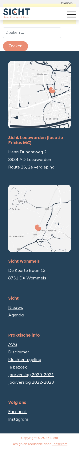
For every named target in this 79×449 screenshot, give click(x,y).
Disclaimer (18, 352)
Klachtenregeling (24, 360)
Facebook (17, 412)
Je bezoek (17, 367)
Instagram (18, 419)
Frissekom (59, 444)
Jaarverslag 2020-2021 (31, 375)
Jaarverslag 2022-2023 (31, 383)
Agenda (16, 315)
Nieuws (15, 308)
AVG (12, 345)
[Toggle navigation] (71, 16)
